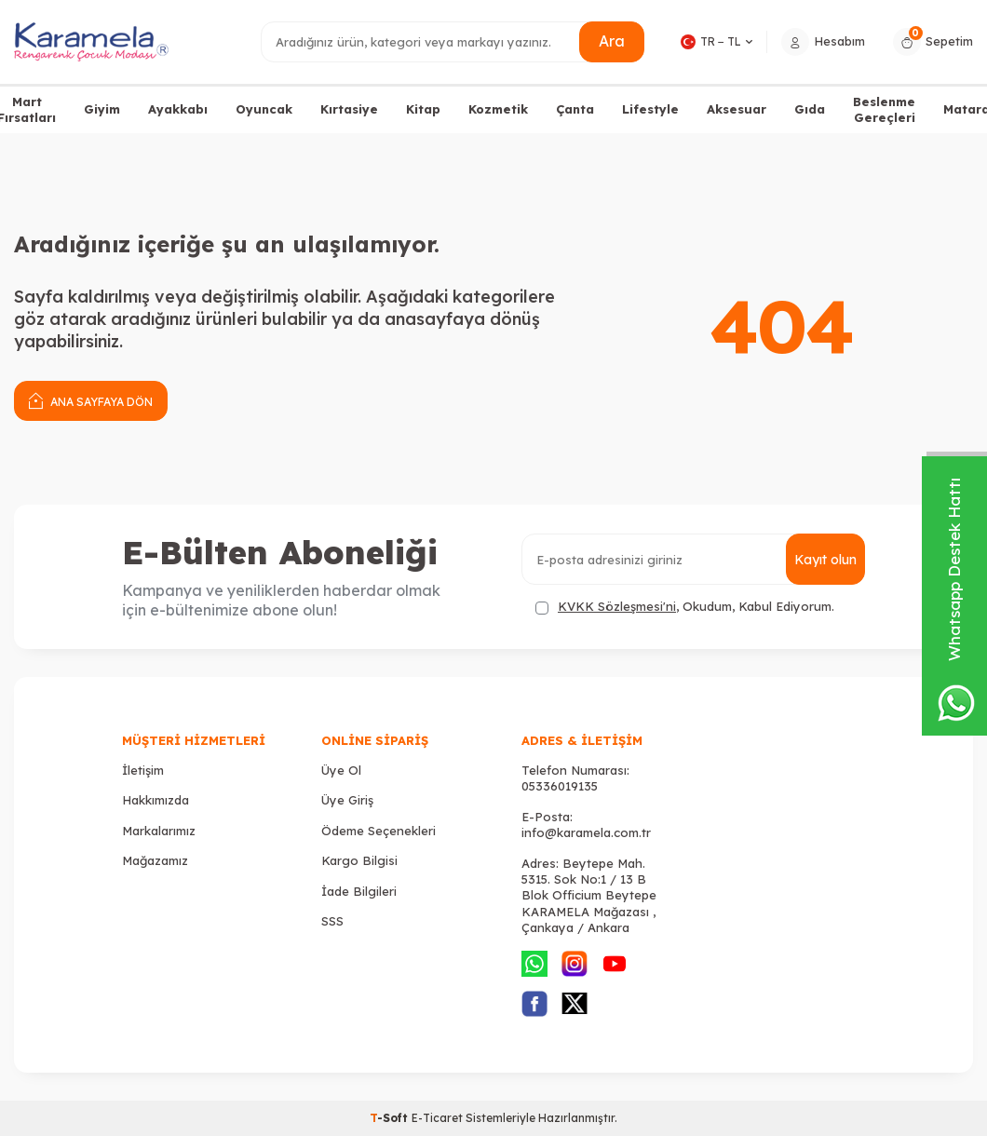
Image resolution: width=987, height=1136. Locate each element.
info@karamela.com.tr (586, 832)
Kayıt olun (825, 559)
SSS (332, 920)
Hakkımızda (155, 799)
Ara (612, 41)
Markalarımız (159, 830)
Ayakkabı (178, 108)
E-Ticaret (437, 1118)
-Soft (391, 1118)
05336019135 (559, 785)
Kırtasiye (349, 108)
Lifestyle (650, 108)
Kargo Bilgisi (359, 860)
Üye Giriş (347, 799)
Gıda (809, 108)
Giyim (102, 108)
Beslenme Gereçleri (884, 109)
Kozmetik (498, 108)
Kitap (423, 108)
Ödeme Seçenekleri (378, 830)
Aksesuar (736, 108)
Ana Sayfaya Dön (91, 400)
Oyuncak (264, 108)
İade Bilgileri (359, 891)
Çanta (575, 108)
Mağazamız (155, 860)
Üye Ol (341, 770)
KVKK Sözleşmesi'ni (617, 606)
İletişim (143, 770)
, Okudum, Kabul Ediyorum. (684, 607)
